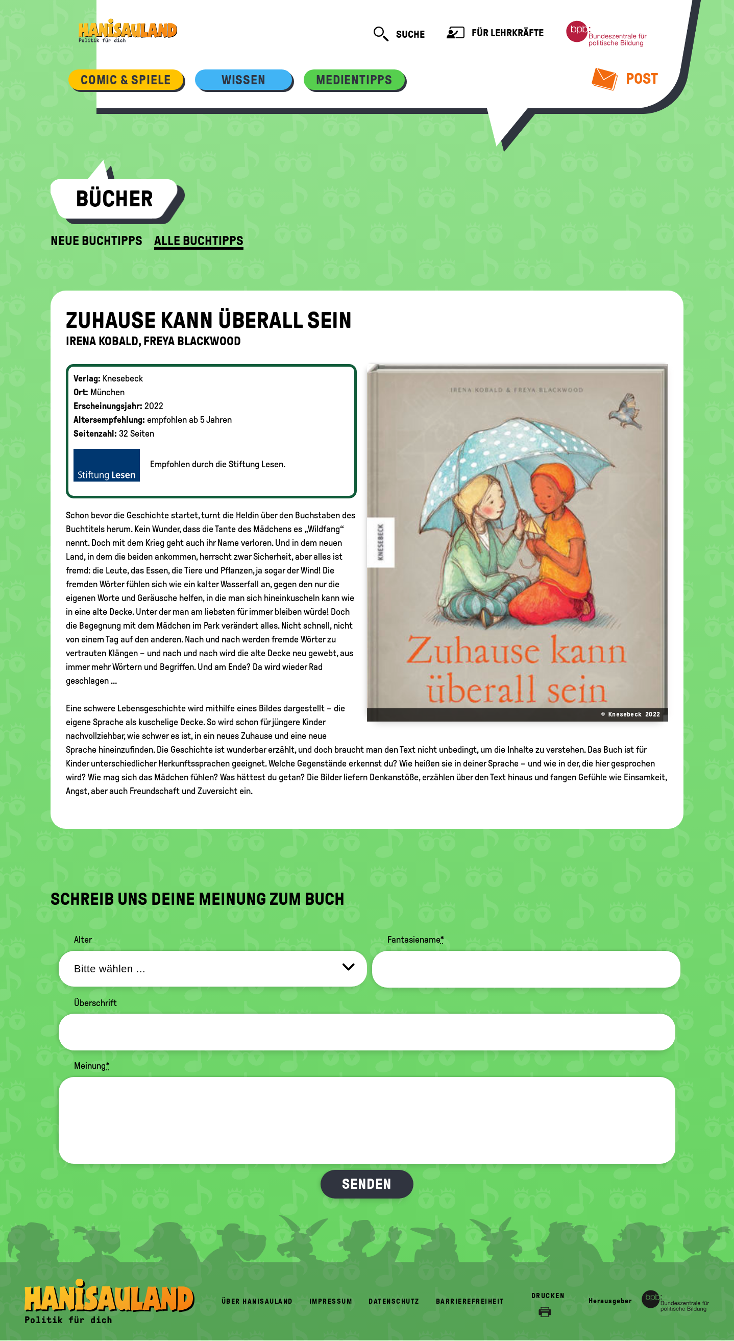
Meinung (92, 1066)
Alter (83, 940)
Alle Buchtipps (198, 241)
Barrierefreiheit (470, 1301)
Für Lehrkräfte (495, 34)
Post (625, 78)
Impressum (331, 1301)
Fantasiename (415, 940)
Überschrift (95, 1003)
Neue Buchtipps (96, 241)
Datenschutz (394, 1301)
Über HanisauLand (257, 1301)
